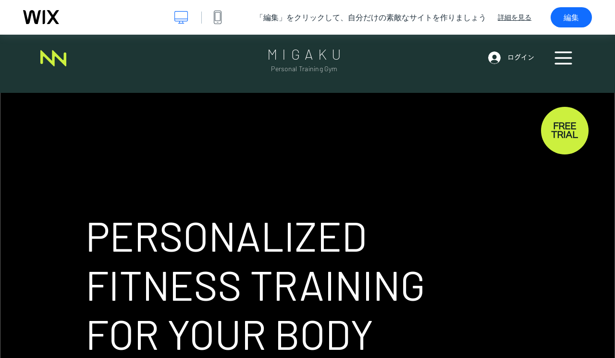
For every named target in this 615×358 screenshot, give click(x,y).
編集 (571, 17)
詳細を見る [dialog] (514, 17)
